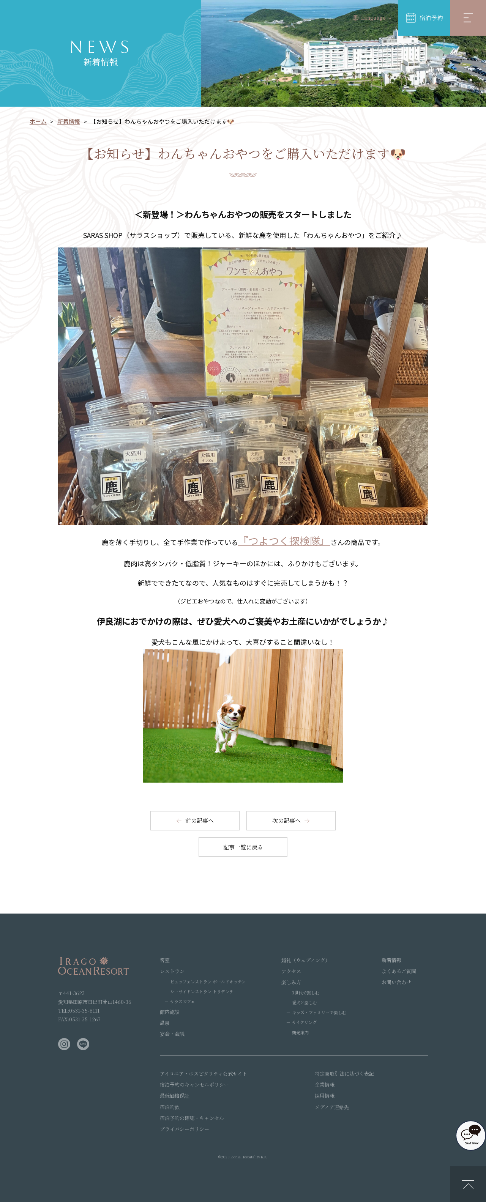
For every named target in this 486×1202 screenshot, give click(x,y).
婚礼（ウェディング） (305, 960)
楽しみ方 (291, 982)
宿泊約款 (170, 1107)
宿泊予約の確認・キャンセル (192, 1118)
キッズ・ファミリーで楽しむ (319, 1012)
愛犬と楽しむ (304, 1002)
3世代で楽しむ (305, 992)
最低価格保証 (174, 1095)
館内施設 (170, 1011)
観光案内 (300, 1032)
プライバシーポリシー (184, 1129)
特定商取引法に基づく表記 (344, 1073)
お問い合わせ (396, 982)
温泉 (165, 1022)
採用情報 (325, 1095)
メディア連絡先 (332, 1107)
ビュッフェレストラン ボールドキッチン (208, 981)
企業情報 (325, 1084)
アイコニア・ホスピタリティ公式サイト (203, 1073)
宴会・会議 (172, 1033)
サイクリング (304, 1022)
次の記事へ (286, 820)
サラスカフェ (182, 1001)
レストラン (172, 971)
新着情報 (391, 960)
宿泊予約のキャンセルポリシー (194, 1084)
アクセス (291, 971)
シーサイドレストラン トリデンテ (202, 991)
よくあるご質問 (399, 971)
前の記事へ (199, 820)
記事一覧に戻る (243, 847)
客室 (165, 960)
